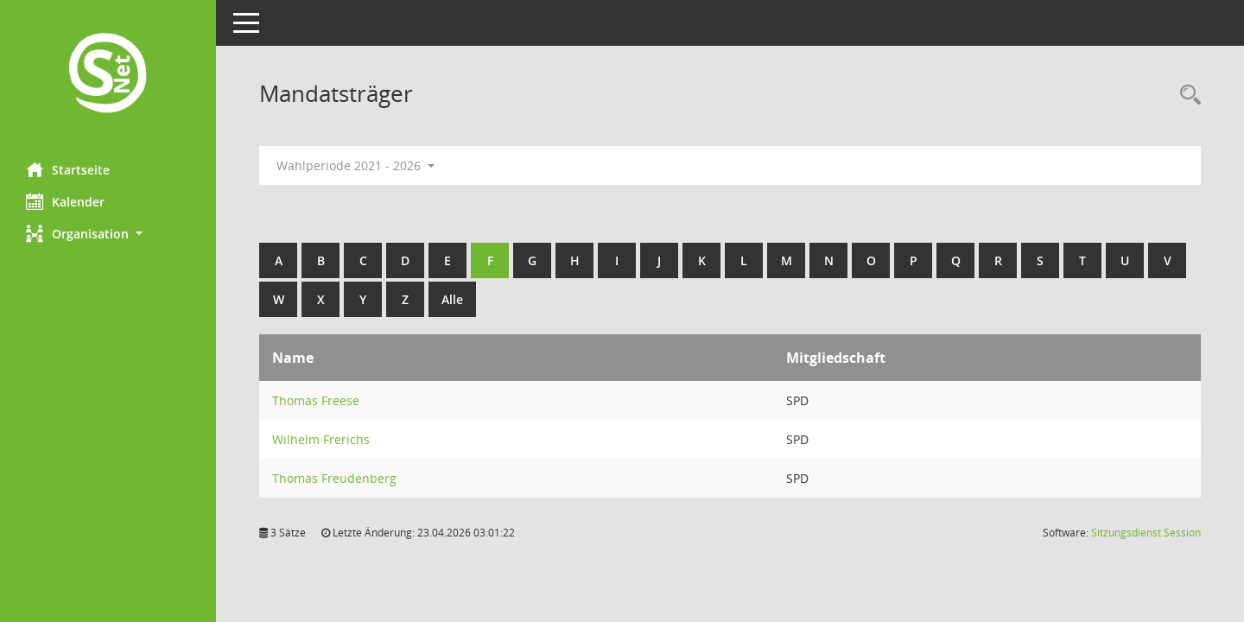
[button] (108, 234)
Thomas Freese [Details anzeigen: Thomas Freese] (315, 400)
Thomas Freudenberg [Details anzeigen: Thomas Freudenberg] (334, 478)
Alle (452, 299)
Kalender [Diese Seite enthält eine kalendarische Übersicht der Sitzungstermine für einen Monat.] (65, 201)
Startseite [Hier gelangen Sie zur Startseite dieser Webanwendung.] (68, 169)
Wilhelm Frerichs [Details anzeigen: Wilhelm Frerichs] (321, 439)
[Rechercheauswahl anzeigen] (1186, 95)
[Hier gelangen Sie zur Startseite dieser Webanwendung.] (108, 74)
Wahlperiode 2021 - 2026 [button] (355, 165)
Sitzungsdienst (1146, 532)
